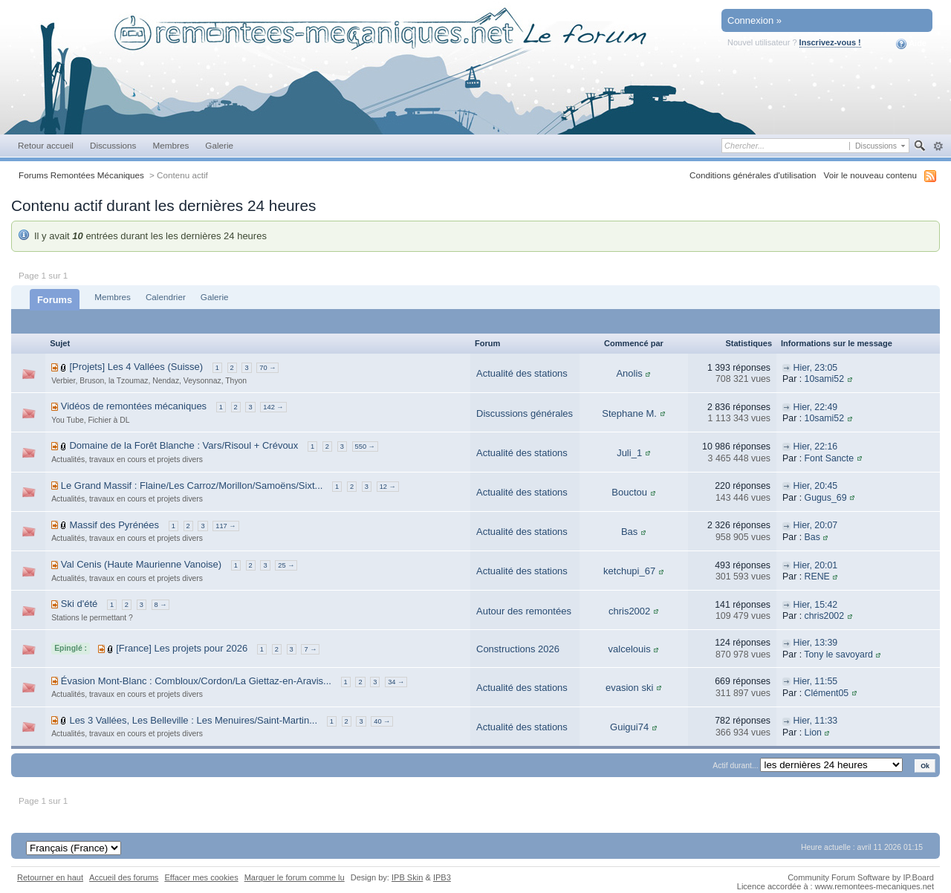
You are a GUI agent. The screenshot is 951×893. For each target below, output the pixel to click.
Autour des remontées (523, 611)
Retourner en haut (50, 877)
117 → (225, 526)
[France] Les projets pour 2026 (181, 648)
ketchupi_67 (629, 571)
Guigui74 (629, 727)
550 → (365, 446)
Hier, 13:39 (815, 642)
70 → (267, 367)
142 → (273, 407)
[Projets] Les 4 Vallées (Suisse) (136, 366)
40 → (382, 721)
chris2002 (629, 611)
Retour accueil (46, 145)
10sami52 (825, 379)
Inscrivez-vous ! (830, 42)
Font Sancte (829, 458)
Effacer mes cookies (201, 877)
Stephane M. (629, 413)
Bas (629, 531)
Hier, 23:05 (815, 368)
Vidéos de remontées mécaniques (134, 406)
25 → (286, 565)
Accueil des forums (123, 877)
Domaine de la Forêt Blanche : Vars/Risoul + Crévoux (183, 445)
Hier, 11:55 (815, 681)
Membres (170, 145)
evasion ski (629, 687)
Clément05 (827, 693)
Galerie (219, 145)
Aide (911, 44)
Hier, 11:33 (815, 720)
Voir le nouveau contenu (870, 175)
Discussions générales (524, 413)
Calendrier (166, 297)
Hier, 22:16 (815, 446)
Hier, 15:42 (815, 605)
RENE (817, 576)
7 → (310, 649)
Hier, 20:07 (815, 525)
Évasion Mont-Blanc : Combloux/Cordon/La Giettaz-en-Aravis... (196, 680)
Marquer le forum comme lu (294, 877)
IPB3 (442, 877)
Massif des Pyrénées (114, 524)
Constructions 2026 (517, 649)
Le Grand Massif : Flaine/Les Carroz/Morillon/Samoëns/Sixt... (192, 485)
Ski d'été (79, 603)
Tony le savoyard (838, 654)
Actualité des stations (522, 373)
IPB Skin (407, 877)
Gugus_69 (826, 498)
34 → (396, 682)
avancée (938, 146)
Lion (813, 732)
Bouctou (629, 492)
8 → (161, 604)
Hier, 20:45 (815, 486)
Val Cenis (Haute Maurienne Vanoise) (141, 564)
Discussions (113, 145)
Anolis (629, 373)
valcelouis (629, 649)
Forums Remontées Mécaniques (81, 175)
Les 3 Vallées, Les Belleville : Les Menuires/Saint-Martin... (193, 720)
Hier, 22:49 (815, 407)
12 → (388, 486)
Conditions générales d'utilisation (753, 175)
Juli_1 (629, 452)
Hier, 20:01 (815, 565)
